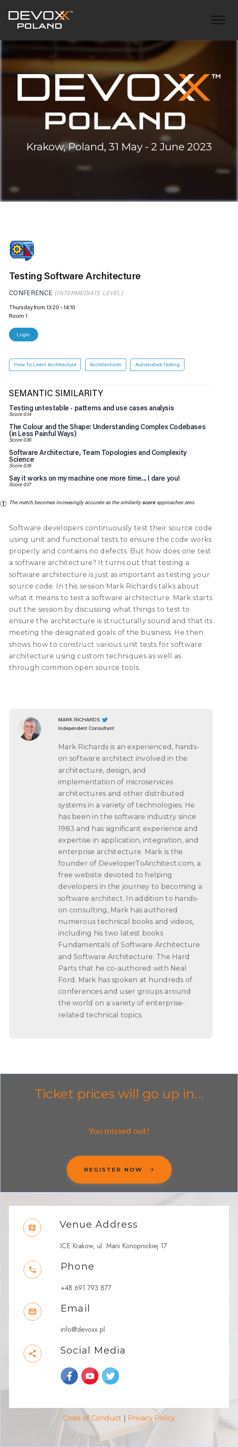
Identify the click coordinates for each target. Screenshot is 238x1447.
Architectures (105, 364)
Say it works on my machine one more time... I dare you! (94, 478)
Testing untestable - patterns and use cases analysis (91, 408)
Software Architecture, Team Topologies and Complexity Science (98, 456)
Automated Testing (157, 364)
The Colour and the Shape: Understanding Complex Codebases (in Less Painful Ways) (107, 430)
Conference (31, 293)
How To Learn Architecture (45, 364)
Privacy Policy (151, 1418)
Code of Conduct (92, 1418)
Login (23, 335)
